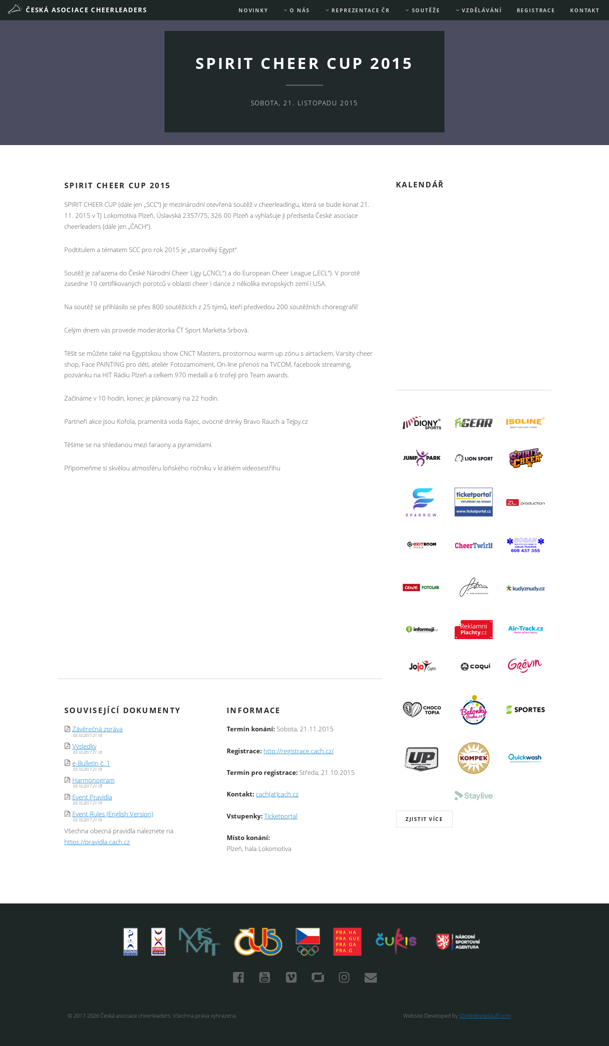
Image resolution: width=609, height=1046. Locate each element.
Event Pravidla (92, 797)
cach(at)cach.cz (277, 794)
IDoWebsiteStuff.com (485, 1015)
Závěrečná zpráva (97, 729)
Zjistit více (424, 819)
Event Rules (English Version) (112, 814)
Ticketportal (280, 816)
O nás (296, 10)
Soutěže (422, 10)
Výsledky (84, 746)
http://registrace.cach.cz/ (298, 751)
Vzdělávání (478, 10)
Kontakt (585, 10)
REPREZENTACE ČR (357, 10)
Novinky (253, 10)
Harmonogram (93, 780)
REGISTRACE (536, 10)
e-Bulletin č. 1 (91, 763)
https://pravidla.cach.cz (97, 842)
